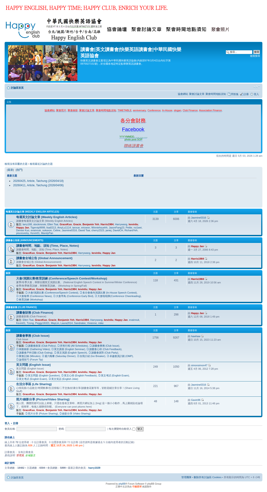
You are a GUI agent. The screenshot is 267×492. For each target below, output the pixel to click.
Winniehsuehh (99, 227)
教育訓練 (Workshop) (31, 299)
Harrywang (121, 224)
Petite (129, 227)
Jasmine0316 (69, 230)
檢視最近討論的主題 (41, 163)
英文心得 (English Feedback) (80, 375)
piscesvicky (22, 233)
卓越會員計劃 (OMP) (121, 356)
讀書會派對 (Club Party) (104, 352)
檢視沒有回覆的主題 (16, 163)
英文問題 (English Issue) (33, 364)
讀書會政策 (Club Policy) (42, 345)
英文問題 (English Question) (44, 375)
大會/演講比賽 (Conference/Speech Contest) (53, 292)
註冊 (246, 94)
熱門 (19, 169)
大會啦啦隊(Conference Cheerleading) (119, 296)
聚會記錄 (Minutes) (29, 356)
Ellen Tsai (52, 224)
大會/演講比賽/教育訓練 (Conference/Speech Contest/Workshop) (61, 278)
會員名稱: (10, 428)
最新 (10, 169)
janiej (109, 230)
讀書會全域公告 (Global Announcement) (44, 258)
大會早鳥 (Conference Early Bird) (74, 296)
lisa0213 (51, 227)
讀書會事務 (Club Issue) (32, 335)
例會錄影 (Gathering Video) (34, 349)
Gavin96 (195, 400)
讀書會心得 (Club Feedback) (105, 349)
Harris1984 (106, 224)
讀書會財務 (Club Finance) (21, 307)
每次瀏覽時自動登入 (122, 428)
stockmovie (39, 224)
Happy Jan (22, 227)
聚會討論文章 (196, 94)
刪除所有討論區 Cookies (207, 477)
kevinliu (133, 224)
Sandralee (80, 323)
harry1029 (94, 467)
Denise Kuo (22, 230)
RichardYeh (130, 230)
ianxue (76, 227)
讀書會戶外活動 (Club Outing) (35, 352)
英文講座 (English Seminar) (69, 349)
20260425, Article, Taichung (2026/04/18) (38, 181)
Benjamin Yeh (90, 224)
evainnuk (36, 230)
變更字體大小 (256, 87)
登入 (256, 94)
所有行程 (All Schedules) (74, 345)
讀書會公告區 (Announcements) (24, 240)
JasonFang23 (116, 227)
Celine (56, 230)
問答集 (235, 94)
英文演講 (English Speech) (72, 352)
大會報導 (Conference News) (35, 296)
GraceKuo (66, 224)
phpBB (121, 484)
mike (100, 323)
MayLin (55, 323)
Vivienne (92, 323)
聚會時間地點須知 (216, 94)
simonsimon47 (199, 365)
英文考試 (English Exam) (115, 375)
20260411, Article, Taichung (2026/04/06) (38, 185)
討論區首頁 (17, 87)
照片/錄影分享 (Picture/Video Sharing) (43, 399)
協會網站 (183, 94)
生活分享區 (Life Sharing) (34, 384)
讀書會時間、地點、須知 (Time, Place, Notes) (47, 245)
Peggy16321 (42, 323)
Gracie (77, 224)
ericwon (85, 227)
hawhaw (195, 336)
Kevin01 (35, 233)
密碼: (61, 428)
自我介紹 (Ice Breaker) (92, 356)
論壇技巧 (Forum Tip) (31, 359)
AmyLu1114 (64, 227)
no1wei (138, 227)
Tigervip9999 (37, 227)
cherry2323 (97, 230)
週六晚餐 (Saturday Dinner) (60, 356)
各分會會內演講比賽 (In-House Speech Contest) (109, 292)
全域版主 (30, 455)
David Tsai (84, 230)
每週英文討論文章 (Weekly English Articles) (32, 211)
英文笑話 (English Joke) (64, 379)
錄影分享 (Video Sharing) (76, 413)
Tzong (30, 323)
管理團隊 (186, 477)
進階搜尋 (255, 55)
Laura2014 (67, 323)
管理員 (20, 455)
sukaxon (47, 230)
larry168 (27, 224)
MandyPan (47, 233)
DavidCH (118, 230)
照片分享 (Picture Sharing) (43, 413)
